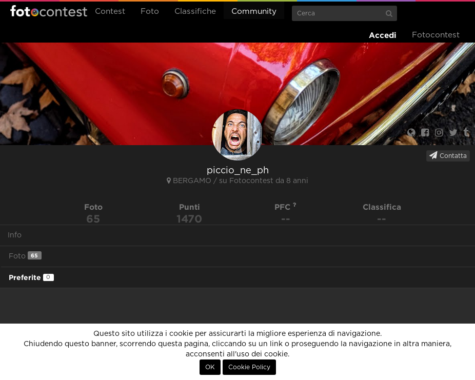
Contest (110, 11)
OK (210, 367)
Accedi (383, 35)
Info (15, 235)
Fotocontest (48, 10)
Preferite (31, 277)
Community (253, 11)
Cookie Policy (249, 367)
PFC (285, 207)
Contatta (448, 155)
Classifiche (195, 11)
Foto (150, 11)
